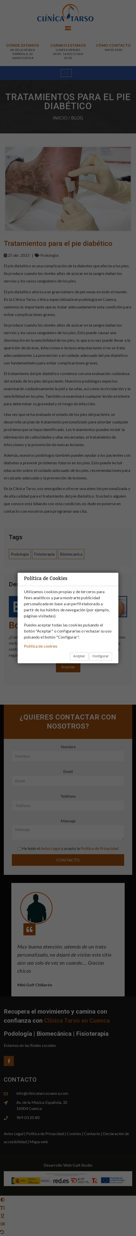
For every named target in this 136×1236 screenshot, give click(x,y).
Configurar (100, 656)
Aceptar (79, 656)
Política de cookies (40, 646)
